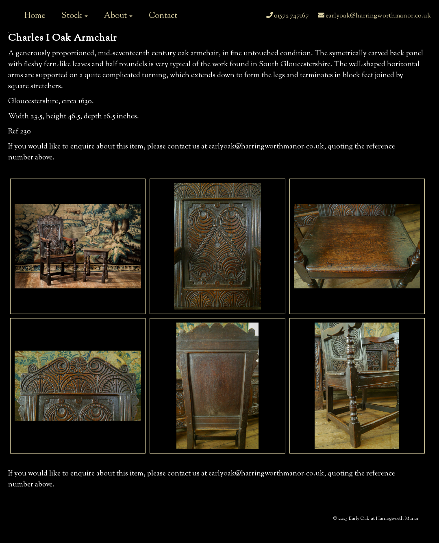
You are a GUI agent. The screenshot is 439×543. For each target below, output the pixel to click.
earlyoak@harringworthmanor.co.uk (374, 16)
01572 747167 (287, 16)
